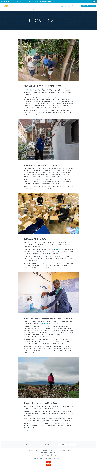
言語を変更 (52, 452)
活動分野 (39, 9)
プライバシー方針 (38, 1)
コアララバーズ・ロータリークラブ (33, 89)
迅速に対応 (58, 249)
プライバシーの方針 (56, 458)
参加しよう (23, 9)
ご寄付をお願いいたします (88, 6)
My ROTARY (57, 6)
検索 (69, 6)
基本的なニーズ (45, 323)
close (94, 1)
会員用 (88, 9)
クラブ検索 (63, 6)
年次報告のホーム (28, 431)
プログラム (55, 9)
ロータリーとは (7, 9)
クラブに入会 (75, 6)
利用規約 (61, 458)
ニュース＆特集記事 (71, 9)
